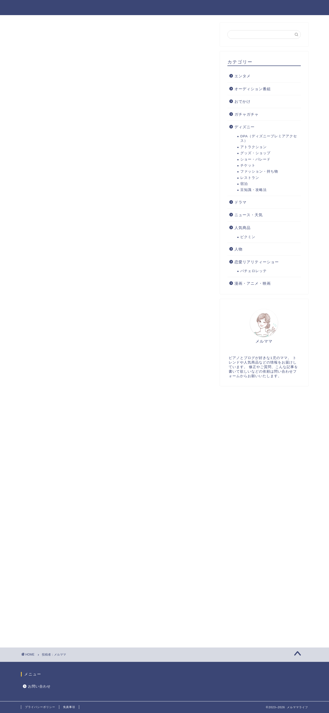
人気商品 (235, 8)
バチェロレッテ (253, 271)
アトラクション (253, 147)
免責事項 (69, 706)
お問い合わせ (39, 686)
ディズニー (294, 8)
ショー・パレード (255, 159)
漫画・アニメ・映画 (252, 283)
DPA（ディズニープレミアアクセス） (268, 139)
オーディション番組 (252, 89)
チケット (247, 166)
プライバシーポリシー (40, 706)
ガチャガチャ (246, 114)
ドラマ (240, 202)
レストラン (249, 178)
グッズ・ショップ (255, 153)
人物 (238, 249)
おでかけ (264, 8)
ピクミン (247, 237)
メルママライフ (41, 7)
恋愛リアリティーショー (256, 262)
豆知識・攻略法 (253, 190)
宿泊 (244, 184)
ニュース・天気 (248, 215)
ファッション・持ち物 (259, 172)
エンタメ (206, 8)
